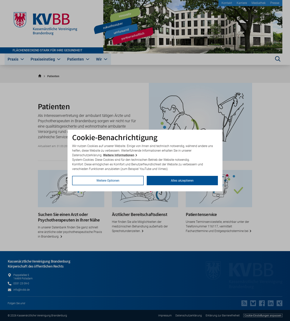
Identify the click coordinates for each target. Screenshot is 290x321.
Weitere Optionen (107, 180)
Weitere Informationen (118, 155)
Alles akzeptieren (182, 180)
